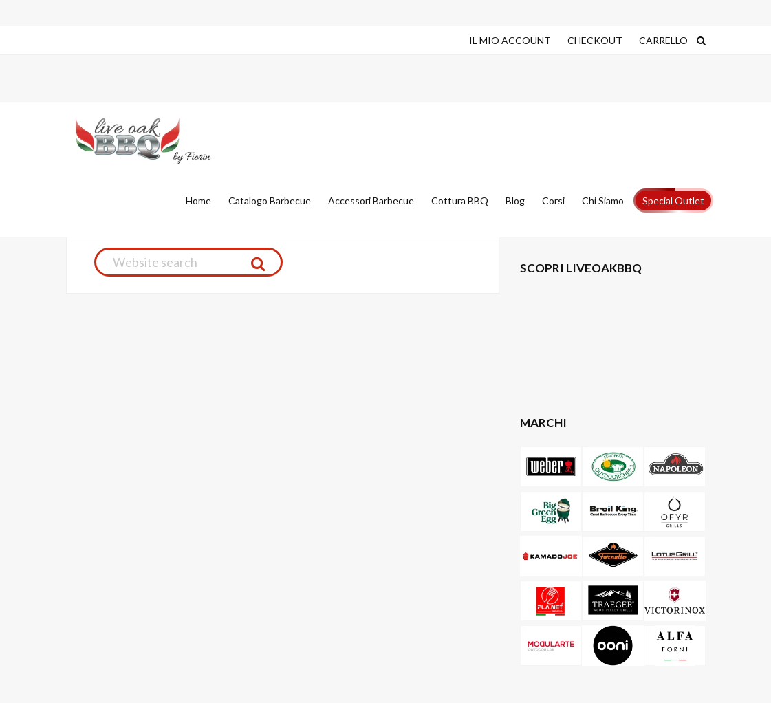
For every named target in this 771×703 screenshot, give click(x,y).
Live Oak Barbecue (159, 140)
